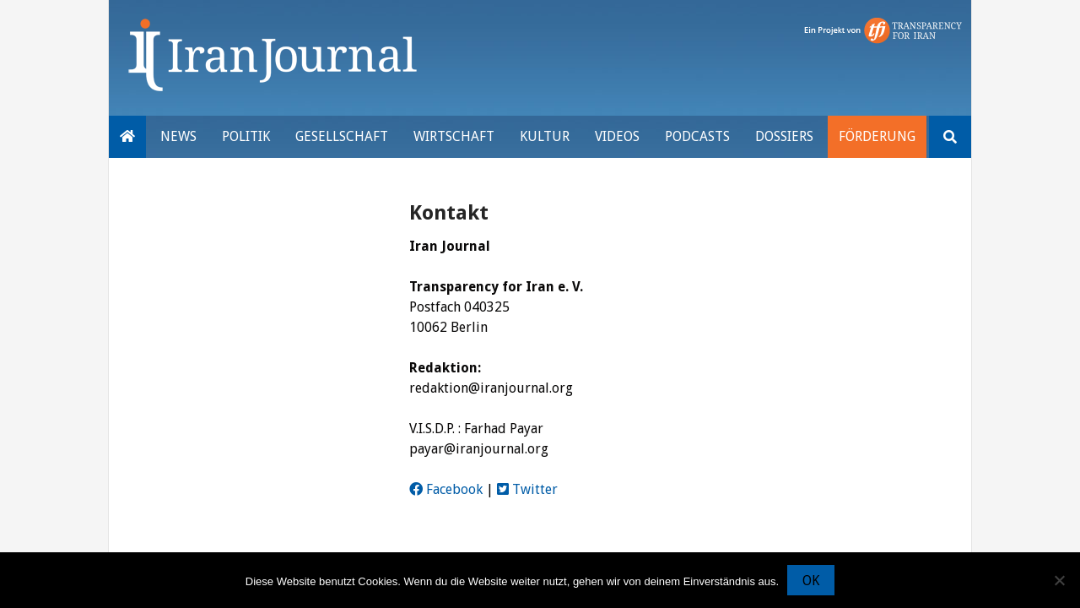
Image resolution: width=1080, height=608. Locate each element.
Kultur (545, 136)
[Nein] (1058, 580)
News (178, 136)
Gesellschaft (341, 136)
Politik (246, 136)
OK (810, 581)
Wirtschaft (453, 136)
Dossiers (784, 136)
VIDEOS (617, 136)
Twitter (527, 489)
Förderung (877, 136)
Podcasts (697, 136)
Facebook (446, 489)
